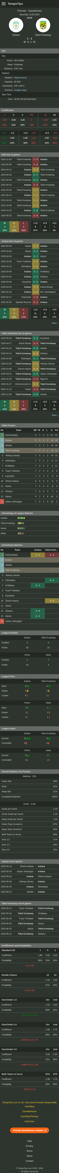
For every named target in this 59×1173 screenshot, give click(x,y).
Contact (29, 1161)
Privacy (29, 1146)
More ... (55, 323)
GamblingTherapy (29, 1116)
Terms (29, 1151)
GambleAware (29, 1111)
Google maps (20, 90)
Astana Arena (20, 77)
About (29, 1156)
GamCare (29, 1121)
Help (29, 1141)
